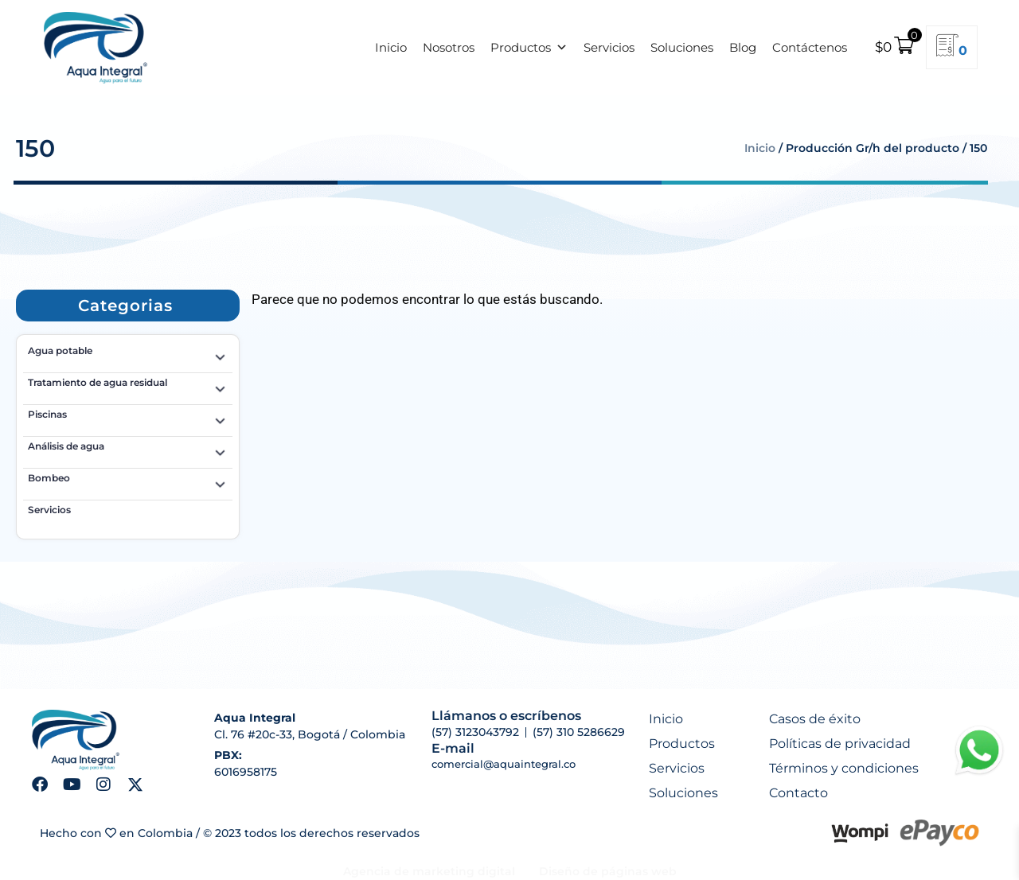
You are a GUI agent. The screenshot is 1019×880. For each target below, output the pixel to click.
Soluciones (681, 47)
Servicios (609, 47)
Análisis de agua (128, 449)
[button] (125, 305)
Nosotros (448, 47)
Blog (742, 47)
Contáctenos (809, 47)
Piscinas (128, 417)
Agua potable (128, 353)
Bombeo (128, 481)
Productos (529, 48)
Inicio (391, 47)
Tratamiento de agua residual (128, 385)
